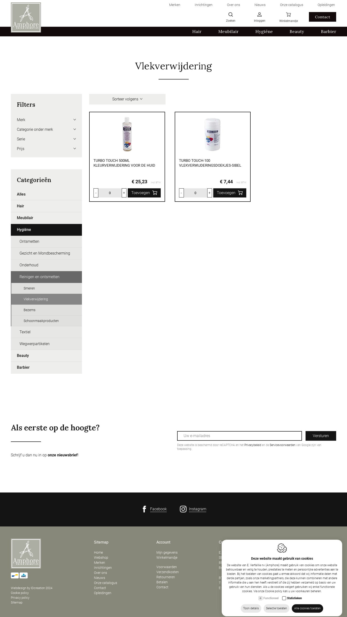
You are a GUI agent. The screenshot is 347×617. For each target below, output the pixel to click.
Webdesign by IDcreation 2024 (31, 588)
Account (163, 542)
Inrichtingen (103, 568)
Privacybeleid (252, 445)
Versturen (321, 435)
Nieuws (99, 578)
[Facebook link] (154, 509)
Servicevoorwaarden (282, 445)
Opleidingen (102, 593)
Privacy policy (20, 597)
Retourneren (165, 577)
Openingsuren (293, 542)
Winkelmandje (166, 557)
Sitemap (16, 602)
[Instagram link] (193, 509)
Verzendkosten (167, 572)
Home (98, 552)
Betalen (162, 582)
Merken (99, 562)
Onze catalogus (105, 583)
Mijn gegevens (167, 552)
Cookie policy (20, 593)
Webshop (101, 557)
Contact (100, 588)
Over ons (100, 573)
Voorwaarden (166, 567)
